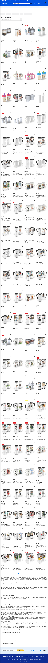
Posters (33, 6)
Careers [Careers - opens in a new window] (16, 656)
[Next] (31, 573)
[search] (21, 19)
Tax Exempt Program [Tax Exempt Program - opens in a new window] (15, 657)
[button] (6, 24)
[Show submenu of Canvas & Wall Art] (40, 6)
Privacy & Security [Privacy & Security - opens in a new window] (35, 657)
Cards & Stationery (27, 6)
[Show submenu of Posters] (34, 6)
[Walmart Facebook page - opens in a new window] (29, 650)
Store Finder (12, 0)
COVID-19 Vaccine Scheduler (39, 656)
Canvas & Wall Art (38, 6)
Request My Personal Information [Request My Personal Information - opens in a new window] (35, 659)
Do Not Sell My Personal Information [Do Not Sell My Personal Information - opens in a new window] (23, 659)
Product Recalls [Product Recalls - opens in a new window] (4, 657)
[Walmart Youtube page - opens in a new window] (35, 650)
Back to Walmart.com (5, 0)
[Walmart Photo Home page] (6, 3)
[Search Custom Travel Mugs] (10, 19)
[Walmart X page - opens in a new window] (31, 650)
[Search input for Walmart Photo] (21, 3)
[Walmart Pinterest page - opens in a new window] (33, 650)
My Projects (16, 0)
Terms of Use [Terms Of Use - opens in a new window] (29, 657)
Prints (22, 6)
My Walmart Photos (21, 0)
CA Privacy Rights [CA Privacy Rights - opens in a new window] (42, 657)
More (42, 6)
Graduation (11, 6)
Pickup (19, 6)
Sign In (45, 0)
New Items (7, 6)
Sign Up (20, 650)
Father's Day (15, 6)
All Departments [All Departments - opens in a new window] (5, 656)
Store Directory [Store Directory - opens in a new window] (11, 656)
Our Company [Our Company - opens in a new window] (21, 656)
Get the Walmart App (23, 657)
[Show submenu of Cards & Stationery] (30, 6)
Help (34, 3)
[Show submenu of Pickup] (20, 6)
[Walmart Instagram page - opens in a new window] (37, 650)
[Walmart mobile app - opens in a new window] (43, 650)
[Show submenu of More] (43, 6)
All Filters (3, 14)
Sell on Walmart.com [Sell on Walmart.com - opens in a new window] (27, 656)
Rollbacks (3, 6)
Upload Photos (27, 0)
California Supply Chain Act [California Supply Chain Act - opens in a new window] (11, 659)
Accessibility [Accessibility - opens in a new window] (10, 657)
